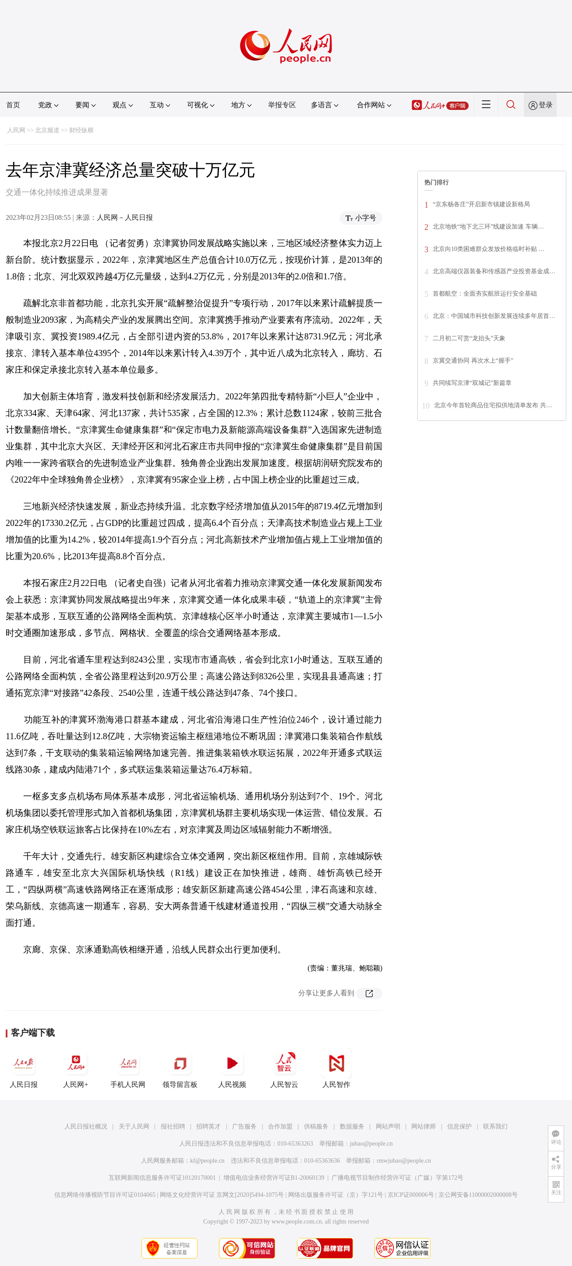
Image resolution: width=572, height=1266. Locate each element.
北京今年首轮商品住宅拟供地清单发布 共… (493, 405)
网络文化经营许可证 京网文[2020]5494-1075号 (222, 1195)
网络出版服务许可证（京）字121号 (335, 1195)
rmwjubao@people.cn (404, 1160)
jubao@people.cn (371, 1143)
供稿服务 (316, 1126)
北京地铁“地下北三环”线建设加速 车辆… (488, 226)
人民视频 (232, 1068)
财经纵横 (81, 130)
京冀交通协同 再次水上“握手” (473, 360)
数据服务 (352, 1126)
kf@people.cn (207, 1160)
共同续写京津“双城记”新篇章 (472, 383)
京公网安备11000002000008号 (478, 1195)
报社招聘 (173, 1126)
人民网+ (75, 1068)
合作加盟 (280, 1126)
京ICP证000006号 (411, 1195)
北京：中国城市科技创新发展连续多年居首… (494, 316)
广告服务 (244, 1126)
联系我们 (495, 1126)
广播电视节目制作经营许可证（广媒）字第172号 (397, 1177)
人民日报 (23, 1068)
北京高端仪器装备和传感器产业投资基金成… (494, 271)
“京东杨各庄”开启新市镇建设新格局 (481, 204)
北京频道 (47, 130)
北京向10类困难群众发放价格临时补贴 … (489, 249)
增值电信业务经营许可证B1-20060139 (274, 1177)
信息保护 (459, 1126)
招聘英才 (208, 1126)
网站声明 (388, 1126)
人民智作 (336, 1068)
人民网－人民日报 (125, 217)
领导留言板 (180, 1068)
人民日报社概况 (85, 1126)
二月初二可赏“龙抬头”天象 (469, 338)
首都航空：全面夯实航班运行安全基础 (485, 293)
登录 (546, 105)
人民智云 (284, 1068)
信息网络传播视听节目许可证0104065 (104, 1195)
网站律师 (423, 1126)
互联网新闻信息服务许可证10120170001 (162, 1177)
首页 (13, 105)
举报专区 (282, 105)
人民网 (16, 130)
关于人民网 (134, 1126)
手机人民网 (127, 1068)
